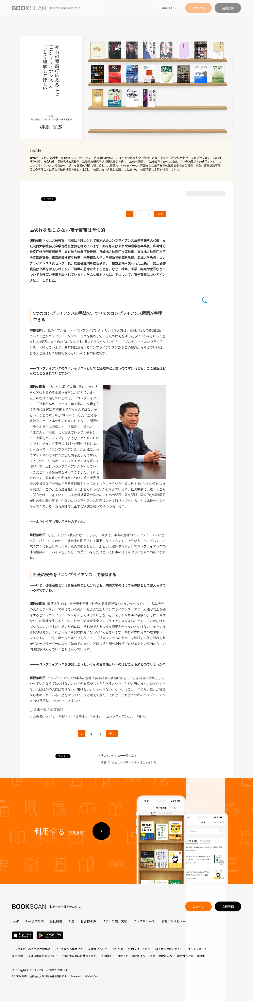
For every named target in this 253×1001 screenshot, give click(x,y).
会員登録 (228, 14)
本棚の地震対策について (43, 956)
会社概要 (56, 921)
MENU (169, 13)
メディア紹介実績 (114, 921)
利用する (60, 837)
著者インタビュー (173, 921)
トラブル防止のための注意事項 (31, 949)
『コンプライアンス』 (119, 716)
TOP (15, 921)
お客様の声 (88, 921)
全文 (160, 214)
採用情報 (17, 956)
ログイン (198, 14)
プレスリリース (144, 921)
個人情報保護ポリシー (169, 949)
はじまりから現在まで (69, 949)
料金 (71, 921)
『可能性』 (64, 716)
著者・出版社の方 (161, 956)
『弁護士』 (81, 716)
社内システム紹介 (139, 949)
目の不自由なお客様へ (131, 956)
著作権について (97, 949)
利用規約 (106, 956)
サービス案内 (34, 921)
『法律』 (96, 716)
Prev (205, 193)
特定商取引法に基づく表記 (79, 956)
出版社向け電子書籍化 (191, 956)
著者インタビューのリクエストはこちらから (128, 762)
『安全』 (141, 716)
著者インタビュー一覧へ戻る (119, 755)
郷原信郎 (56, 709)
